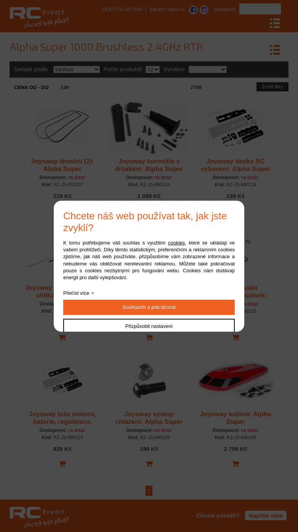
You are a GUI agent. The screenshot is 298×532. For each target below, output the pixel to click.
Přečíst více (76, 293)
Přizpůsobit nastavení (149, 326)
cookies (176, 243)
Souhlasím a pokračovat (148, 307)
